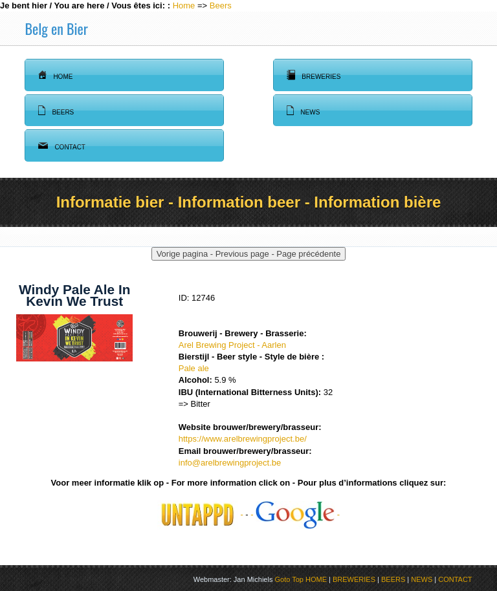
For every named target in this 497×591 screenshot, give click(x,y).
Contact (61, 145)
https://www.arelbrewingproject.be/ (243, 439)
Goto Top (288, 579)
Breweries (313, 75)
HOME (316, 579)
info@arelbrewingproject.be (230, 462)
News (303, 110)
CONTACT (455, 579)
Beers (221, 5)
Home (184, 5)
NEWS (421, 579)
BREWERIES (354, 579)
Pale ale (194, 368)
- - (295, 514)
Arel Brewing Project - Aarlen (232, 345)
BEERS (393, 579)
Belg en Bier (56, 28)
